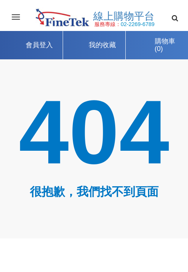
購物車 (165, 45)
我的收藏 (102, 45)
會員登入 (39, 45)
